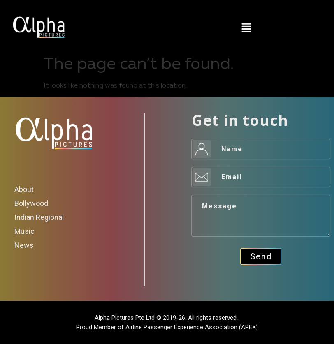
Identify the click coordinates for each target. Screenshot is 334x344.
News (24, 245)
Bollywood (31, 203)
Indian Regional (39, 217)
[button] (246, 29)
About (24, 189)
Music (24, 231)
